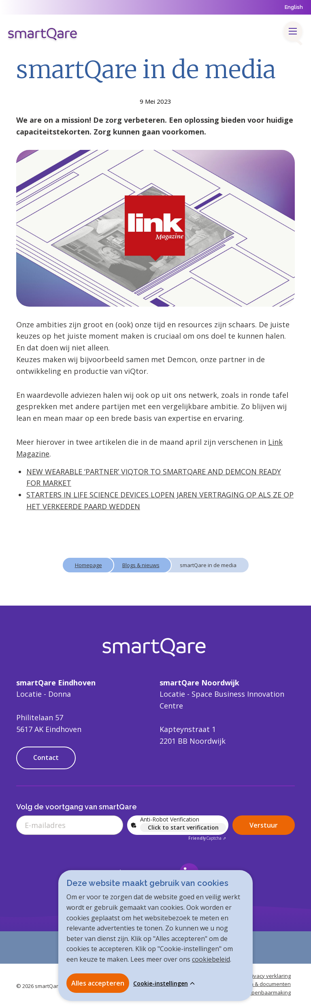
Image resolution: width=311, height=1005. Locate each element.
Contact (46, 757)
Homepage (88, 565)
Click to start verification (183, 827)
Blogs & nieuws (141, 565)
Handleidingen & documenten (254, 984)
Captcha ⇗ (207, 838)
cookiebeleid (211, 959)
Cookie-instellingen (160, 983)
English (294, 7)
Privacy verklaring (269, 975)
